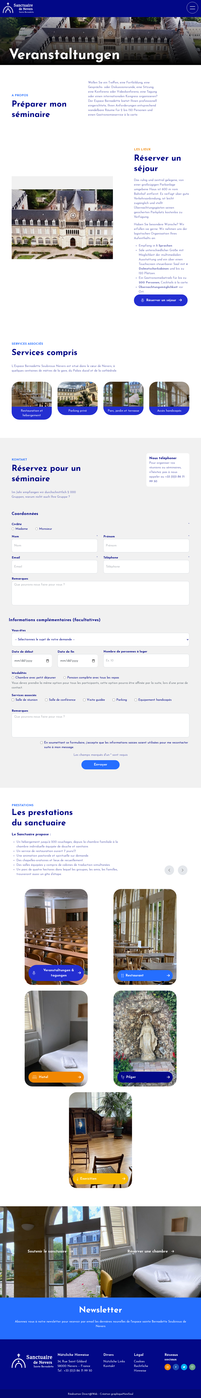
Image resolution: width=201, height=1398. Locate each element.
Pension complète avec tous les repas (93, 676)
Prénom (109, 535)
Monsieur (45, 528)
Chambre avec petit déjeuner (35, 676)
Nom (15, 535)
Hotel (40, 1076)
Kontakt (109, 1365)
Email (16, 556)
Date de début (22, 650)
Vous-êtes (19, 629)
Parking (121, 699)
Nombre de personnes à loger (125, 650)
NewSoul (128, 1393)
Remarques (20, 577)
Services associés (24, 694)
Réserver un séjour (158, 300)
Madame (21, 528)
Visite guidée (96, 699)
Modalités (19, 672)
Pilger (128, 1076)
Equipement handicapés (155, 699)
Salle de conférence (62, 699)
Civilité (17, 523)
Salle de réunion (26, 699)
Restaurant (132, 975)
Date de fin (66, 650)
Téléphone (110, 556)
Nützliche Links (114, 1360)
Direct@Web (89, 1393)
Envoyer (100, 764)
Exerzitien (86, 1178)
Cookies (139, 1360)
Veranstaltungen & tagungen (53, 972)
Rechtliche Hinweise (141, 1367)
